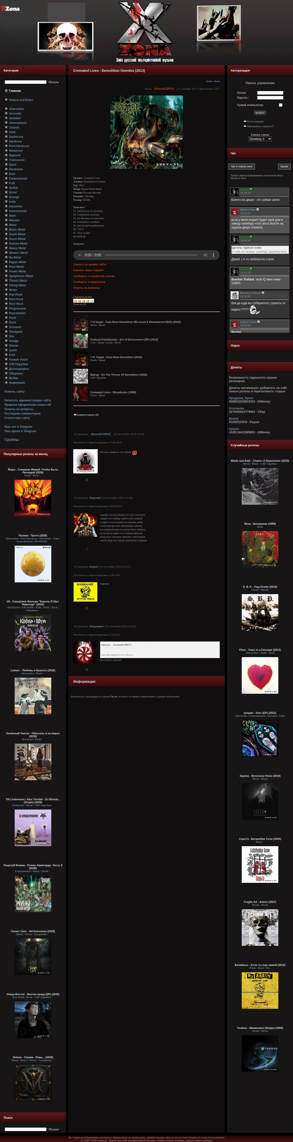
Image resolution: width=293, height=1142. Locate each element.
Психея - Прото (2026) (33, 535)
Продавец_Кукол (241, 398)
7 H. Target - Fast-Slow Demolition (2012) (116, 357)
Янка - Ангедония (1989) (260, 523)
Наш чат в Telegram (18, 426)
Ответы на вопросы (18, 409)
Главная (15, 91)
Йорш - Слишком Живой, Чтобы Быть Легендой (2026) (33, 471)
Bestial (234, 418)
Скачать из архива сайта (89, 264)
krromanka (236, 408)
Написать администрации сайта (27, 400)
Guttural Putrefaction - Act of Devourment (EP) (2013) (124, 339)
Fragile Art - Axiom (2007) (260, 901)
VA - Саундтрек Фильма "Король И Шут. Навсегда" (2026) (33, 603)
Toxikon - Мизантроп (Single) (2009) (260, 1027)
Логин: (242, 93)
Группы (11, 440)
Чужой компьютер (250, 105)
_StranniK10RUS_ (164, 88)
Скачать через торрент (88, 270)
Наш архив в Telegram (20, 431)
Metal (217, 81)
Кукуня (234, 429)
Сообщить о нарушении (89, 281)
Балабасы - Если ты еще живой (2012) (260, 964)
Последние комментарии (22, 413)
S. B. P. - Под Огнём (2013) (260, 586)
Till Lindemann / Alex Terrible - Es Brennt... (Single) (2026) (33, 801)
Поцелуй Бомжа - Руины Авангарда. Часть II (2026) (32, 867)
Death (209, 81)
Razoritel (95, 497)
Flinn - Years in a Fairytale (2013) (260, 649)
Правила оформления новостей (27, 404)
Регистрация (255, 121)
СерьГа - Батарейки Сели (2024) (260, 838)
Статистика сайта (17, 418)
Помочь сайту (14, 391)
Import (94, 566)
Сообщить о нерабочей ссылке (94, 276)
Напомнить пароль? (260, 126)
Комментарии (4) (86, 414)
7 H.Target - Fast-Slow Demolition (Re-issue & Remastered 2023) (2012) (135, 321)
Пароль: (243, 97)
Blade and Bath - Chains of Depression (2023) (260, 460)
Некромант (97, 626)
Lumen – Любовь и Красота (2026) (32, 670)
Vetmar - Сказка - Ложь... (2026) (33, 1057)
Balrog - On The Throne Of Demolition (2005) (118, 374)
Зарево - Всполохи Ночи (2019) (260, 775)
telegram (78, 243)
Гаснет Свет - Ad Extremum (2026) (33, 931)
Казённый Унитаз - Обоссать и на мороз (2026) (33, 735)
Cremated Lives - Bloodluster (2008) (113, 392)
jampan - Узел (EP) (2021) (260, 712)
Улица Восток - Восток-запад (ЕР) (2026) (33, 994)
